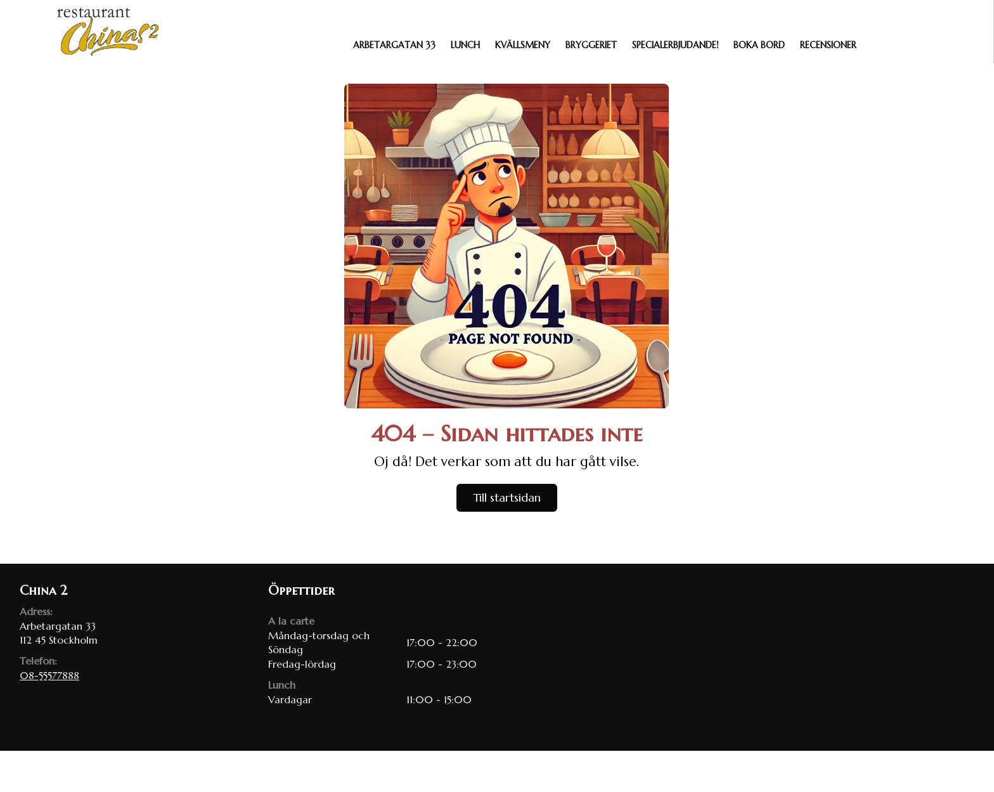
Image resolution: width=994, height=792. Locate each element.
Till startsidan (507, 497)
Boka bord (759, 45)
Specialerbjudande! (675, 45)
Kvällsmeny (522, 45)
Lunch (465, 45)
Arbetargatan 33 (394, 45)
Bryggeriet (591, 45)
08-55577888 (49, 675)
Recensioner (828, 45)
